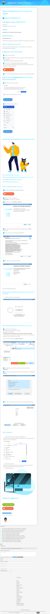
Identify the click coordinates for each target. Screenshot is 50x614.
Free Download (8, 71)
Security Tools (19, 596)
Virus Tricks (19, 600)
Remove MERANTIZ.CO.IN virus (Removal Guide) (11, 541)
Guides (18, 586)
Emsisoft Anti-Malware (28, 73)
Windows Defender (20, 603)
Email (1, 560)
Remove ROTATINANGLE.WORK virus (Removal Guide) (12, 538)
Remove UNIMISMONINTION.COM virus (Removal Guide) (13, 535)
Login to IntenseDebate (15, 557)
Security (18, 595)
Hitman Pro (21, 73)
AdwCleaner (16, 73)
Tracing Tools (19, 597)
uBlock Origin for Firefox (18, 60)
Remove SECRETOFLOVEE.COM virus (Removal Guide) (12, 531)
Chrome (18, 582)
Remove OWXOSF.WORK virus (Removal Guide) (11, 540)
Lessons (18, 590)
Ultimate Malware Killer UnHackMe (20, 63)
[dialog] (48, 612)
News (18, 593)
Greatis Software (26, 609)
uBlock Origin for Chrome (8, 60)
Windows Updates (20, 604)
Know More (8, 99)
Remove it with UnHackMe (7, 513)
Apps (18, 580)
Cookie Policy (18, 612)
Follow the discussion (1, 544)
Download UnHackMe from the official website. (14, 190)
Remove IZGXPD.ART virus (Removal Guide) (10, 534)
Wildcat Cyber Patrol (19, 2)
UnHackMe (7, 368)
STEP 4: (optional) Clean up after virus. (11, 182)
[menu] (48, 2)
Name (1, 558)
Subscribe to (5, 570)
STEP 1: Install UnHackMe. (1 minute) (10, 175)
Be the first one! (18, 548)
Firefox (18, 583)
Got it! (38, 612)
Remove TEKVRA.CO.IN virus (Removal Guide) (11, 532)
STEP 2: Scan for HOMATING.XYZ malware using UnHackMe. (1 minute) (18, 177)
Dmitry (11, 515)
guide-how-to (19, 585)
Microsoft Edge (19, 592)
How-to (18, 589)
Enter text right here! (18, 554)
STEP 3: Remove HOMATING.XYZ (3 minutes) (11, 179)
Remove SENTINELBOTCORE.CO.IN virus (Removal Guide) (13, 530)
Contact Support (8, 507)
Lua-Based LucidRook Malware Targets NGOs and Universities (14, 528)
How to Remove (20, 587)
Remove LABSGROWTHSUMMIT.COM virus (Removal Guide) (13, 537)
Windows (18, 602)
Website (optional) (4, 561)
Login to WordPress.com (20, 557)
